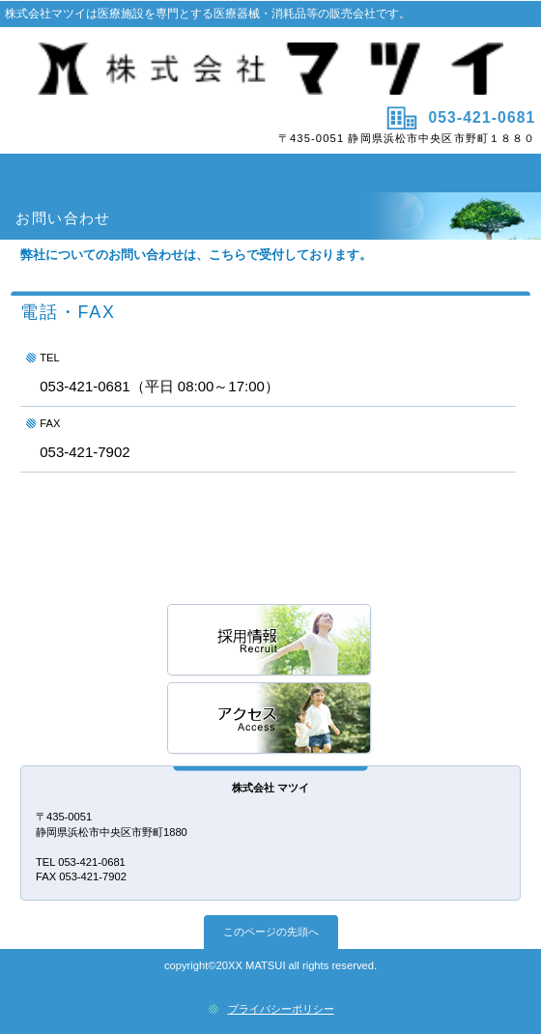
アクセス (270, 719)
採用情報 (270, 641)
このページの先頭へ (271, 931)
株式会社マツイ (271, 69)
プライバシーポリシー (281, 1009)
